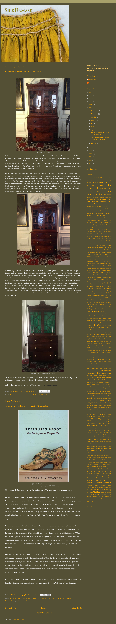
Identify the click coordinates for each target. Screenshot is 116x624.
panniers (93, 410)
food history (90, 302)
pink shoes (91, 423)
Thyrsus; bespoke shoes (97, 471)
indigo (88, 336)
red (104, 432)
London (109, 357)
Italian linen (94, 339)
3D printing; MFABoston (103, 209)
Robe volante (90, 437)
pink (109, 421)
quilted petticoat (106, 430)
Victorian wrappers (92, 485)
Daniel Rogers (103, 266)
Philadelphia (94, 419)
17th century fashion (105, 178)
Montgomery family (98, 384)
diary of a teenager (100, 270)
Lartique (104, 352)
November (94, 114)
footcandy (96, 302)
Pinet (102, 421)
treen (93, 476)
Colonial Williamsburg (94, 254)
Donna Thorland (92, 273)
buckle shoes (91, 238)
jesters (109, 339)
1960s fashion (94, 199)
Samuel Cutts (90, 442)
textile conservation (95, 464)
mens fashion (107, 375)
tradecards (89, 473)
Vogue (103, 487)
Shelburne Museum (96, 446)
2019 (90, 105)
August (93, 120)
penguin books (96, 416)
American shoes (67, 598)
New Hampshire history (99, 401)
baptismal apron (102, 222)
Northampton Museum (104, 407)
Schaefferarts (93, 444)
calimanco (89, 241)
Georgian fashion (100, 309)
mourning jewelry (102, 387)
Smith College (94, 455)
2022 (91, 95)
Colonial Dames (106, 252)
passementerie (107, 412)
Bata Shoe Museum (105, 225)
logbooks (103, 357)
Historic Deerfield (94, 325)
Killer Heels (96, 346)
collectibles (103, 250)
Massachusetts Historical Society (99, 371)
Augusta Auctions (102, 220)
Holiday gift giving (105, 332)
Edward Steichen (106, 277)
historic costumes (106, 323)
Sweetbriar (89, 462)
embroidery (101, 284)
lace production (97, 350)
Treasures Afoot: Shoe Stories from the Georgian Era (26, 406)
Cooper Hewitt (106, 257)
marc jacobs (95, 366)
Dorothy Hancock (105, 273)
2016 (90, 151)
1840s (101, 180)
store (109, 458)
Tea (88, 464)
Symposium (96, 462)
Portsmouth (36, 395)
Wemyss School (106, 494)
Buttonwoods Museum (104, 238)
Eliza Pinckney (100, 279)
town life (108, 471)
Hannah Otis (97, 316)
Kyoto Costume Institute (102, 348)
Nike (95, 407)
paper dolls (100, 410)
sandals (106, 442)
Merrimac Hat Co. (92, 378)
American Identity (42, 598)
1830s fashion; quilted (93, 180)
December (94, 111)
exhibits (98, 289)
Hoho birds (96, 332)
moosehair (108, 384)
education (98, 277)
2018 (90, 108)
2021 (90, 98)
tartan (105, 462)
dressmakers (90, 275)
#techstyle (89, 178)
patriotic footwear (92, 414)
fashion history (107, 291)
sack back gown (103, 437)
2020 (91, 102)
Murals (94, 389)
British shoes (77, 598)
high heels (98, 320)
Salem (94, 439)
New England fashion (100, 398)
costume (103, 259)
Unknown (92, 83)
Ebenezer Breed (91, 277)
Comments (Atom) (19, 619)
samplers (99, 439)
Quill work (95, 430)
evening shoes (107, 286)
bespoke (96, 227)
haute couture (107, 318)
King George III (106, 346)
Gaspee (93, 307)
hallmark (99, 314)
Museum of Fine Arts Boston (96, 391)
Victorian (98, 480)
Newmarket (90, 407)
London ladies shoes (94, 359)
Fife (110, 298)
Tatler (109, 462)
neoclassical (102, 396)
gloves (88, 314)
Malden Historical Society (98, 364)
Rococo (96, 437)
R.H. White (90, 432)
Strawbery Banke (101, 460)
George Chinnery (101, 307)
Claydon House (96, 250)
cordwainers (91, 259)
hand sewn (90, 316)
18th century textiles (99, 193)
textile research (106, 464)
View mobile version (43, 612)
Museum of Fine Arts (104, 389)
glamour (109, 311)
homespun (97, 334)
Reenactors (90, 435)
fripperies (101, 304)
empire (92, 286)
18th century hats (101, 192)
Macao (99, 362)
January (93, 143)
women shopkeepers (105, 496)
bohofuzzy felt (106, 229)
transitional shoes (99, 473)
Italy (99, 339)
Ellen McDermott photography (101, 282)
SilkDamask (19, 10)
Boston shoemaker (106, 234)
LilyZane (94, 357)
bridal (92, 236)
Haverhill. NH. (91, 320)
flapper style (96, 300)
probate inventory (100, 428)
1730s (94, 178)
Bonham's (89, 231)
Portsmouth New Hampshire (103, 426)
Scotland (100, 444)
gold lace (93, 314)
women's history (102, 499)
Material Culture (10, 601)
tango (101, 462)
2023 (91, 92)
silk (110, 448)
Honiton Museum (106, 334)
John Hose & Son (102, 341)
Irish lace (104, 336)
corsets (99, 259)
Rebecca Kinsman (98, 432)
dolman (109, 270)
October (94, 117)
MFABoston (90, 380)
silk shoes (104, 453)
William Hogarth (92, 496)
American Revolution (55, 598)
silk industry (97, 453)
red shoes (108, 432)
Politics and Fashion (22, 601)
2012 (90, 163)
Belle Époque (90, 227)
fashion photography (92, 293)
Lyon (94, 361)
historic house (28, 395)
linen (98, 357)
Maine (88, 364)
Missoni (101, 382)
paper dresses (107, 410)
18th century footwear (29, 598)
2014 (90, 157)
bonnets (95, 231)
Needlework (94, 396)
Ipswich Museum (96, 336)
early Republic (107, 275)
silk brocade (92, 450)
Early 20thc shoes (98, 275)
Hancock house (106, 314)
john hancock (91, 341)
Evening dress (99, 286)
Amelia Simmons (100, 211)
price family (90, 428)
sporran (89, 458)
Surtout (109, 460)
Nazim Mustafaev (95, 393)
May (92, 126)
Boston (89, 234)
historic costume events (94, 323)
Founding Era (102, 302)
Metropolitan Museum (104, 377)
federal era (104, 295)
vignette (102, 485)
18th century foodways (95, 185)
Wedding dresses (99, 492)
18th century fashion (16, 598)
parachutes (89, 412)
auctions (93, 220)
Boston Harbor (97, 234)
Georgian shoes (98, 311)
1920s (96, 197)
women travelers (92, 499)
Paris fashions (98, 412)
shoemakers (101, 448)
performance (104, 416)
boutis (88, 236)
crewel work (95, 263)
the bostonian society (99, 466)
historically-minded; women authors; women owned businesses (99, 330)
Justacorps (89, 346)
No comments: (31, 391)
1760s (97, 178)
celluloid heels (96, 243)
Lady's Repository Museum (94, 352)
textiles (89, 466)
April (93, 130)
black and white (103, 227)
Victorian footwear (103, 482)
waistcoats (108, 487)
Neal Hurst (104, 393)
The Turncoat (102, 469)
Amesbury (108, 216)
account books (91, 211)
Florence (102, 300)
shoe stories (94, 448)
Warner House (45, 395)
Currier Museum (92, 266)
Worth (92, 501)
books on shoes (102, 231)
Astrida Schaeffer (101, 218)
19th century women (102, 204)
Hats (100, 318)
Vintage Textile (96, 487)
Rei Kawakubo (107, 435)
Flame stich (90, 300)
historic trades (90, 327)
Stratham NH (91, 460)
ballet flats (94, 222)
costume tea (97, 261)
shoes (106, 448)
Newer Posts (10, 607)
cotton (104, 261)
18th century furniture (16, 395)
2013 (90, 160)
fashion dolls (98, 291)
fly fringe (108, 300)
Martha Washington (93, 368)
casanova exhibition (99, 241)
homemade (89, 334)
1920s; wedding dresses (104, 197)
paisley (89, 410)
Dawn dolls (95, 268)
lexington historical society (98, 355)
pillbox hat (98, 421)
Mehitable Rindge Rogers (94, 375)
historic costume (106, 320)
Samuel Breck (107, 439)
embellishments (91, 284)
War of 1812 (90, 490)
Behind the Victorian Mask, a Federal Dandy (23, 72)
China (105, 248)
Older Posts (77, 607)
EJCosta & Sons (91, 279)
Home (44, 607)
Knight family (90, 348)
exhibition (90, 288)
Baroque (95, 225)
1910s (92, 197)
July (92, 123)
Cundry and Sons (105, 263)
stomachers (104, 458)
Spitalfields (108, 455)
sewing (88, 446)
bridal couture (99, 236)
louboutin (104, 359)
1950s (88, 199)
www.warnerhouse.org (50, 385)
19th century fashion (104, 199)
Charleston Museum (98, 245)
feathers (98, 295)
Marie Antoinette (106, 366)
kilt (100, 346)
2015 (90, 154)
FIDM (106, 298)
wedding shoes (95, 494)
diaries (93, 270)
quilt (100, 430)
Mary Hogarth (103, 368)
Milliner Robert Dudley (100, 380)
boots (109, 231)
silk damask (103, 451)
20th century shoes (101, 206)
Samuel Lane (99, 442)
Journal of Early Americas (103, 343)
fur (106, 304)
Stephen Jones (96, 458)
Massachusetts (95, 371)
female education (98, 298)
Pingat (106, 421)
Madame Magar (106, 361)
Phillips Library (102, 419)
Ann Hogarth (90, 218)
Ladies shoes (107, 350)
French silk (95, 304)
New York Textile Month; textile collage (99, 405)
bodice (99, 229)
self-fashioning (107, 444)
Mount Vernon (91, 387)
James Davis (104, 339)
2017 (90, 147)
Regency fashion (97, 435)
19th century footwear (96, 201)
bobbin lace (93, 229)
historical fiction (99, 327)
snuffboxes (102, 455)
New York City (106, 403)
